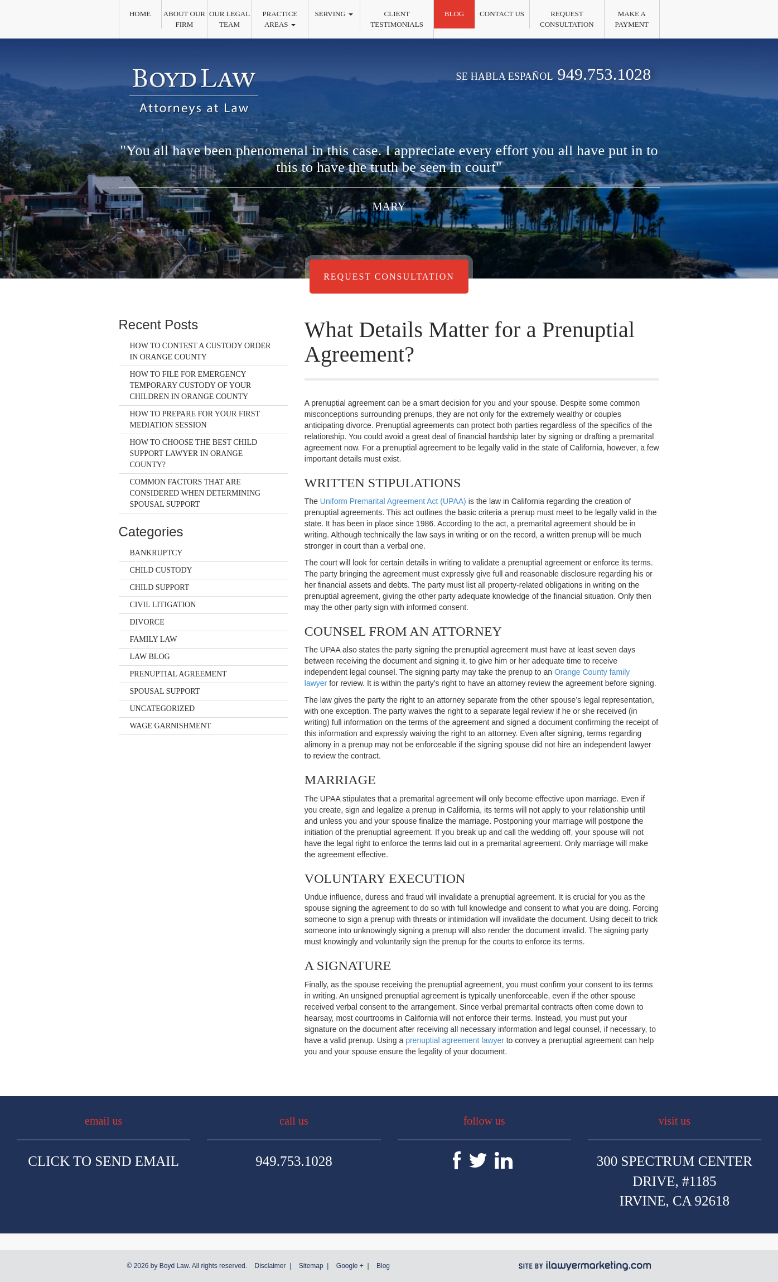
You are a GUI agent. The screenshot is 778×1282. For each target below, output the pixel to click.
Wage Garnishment (170, 726)
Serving (334, 13)
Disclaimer (270, 1266)
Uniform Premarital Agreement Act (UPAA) (393, 501)
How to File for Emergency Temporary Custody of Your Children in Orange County (191, 385)
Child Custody (161, 570)
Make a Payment (632, 18)
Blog (454, 13)
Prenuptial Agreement (178, 674)
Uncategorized (162, 708)
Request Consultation (567, 18)
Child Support (160, 587)
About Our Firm (184, 18)
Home (140, 13)
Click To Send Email (103, 1161)
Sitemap (311, 1266)
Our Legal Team (229, 18)
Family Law (153, 639)
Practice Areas (279, 18)
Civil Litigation (163, 605)
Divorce (147, 622)
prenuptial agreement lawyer (454, 1040)
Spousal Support (165, 691)
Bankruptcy (156, 553)
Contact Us (502, 13)
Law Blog (150, 656)
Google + (350, 1266)
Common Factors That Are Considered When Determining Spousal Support (195, 493)
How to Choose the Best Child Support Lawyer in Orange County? (194, 453)
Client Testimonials (396, 18)
